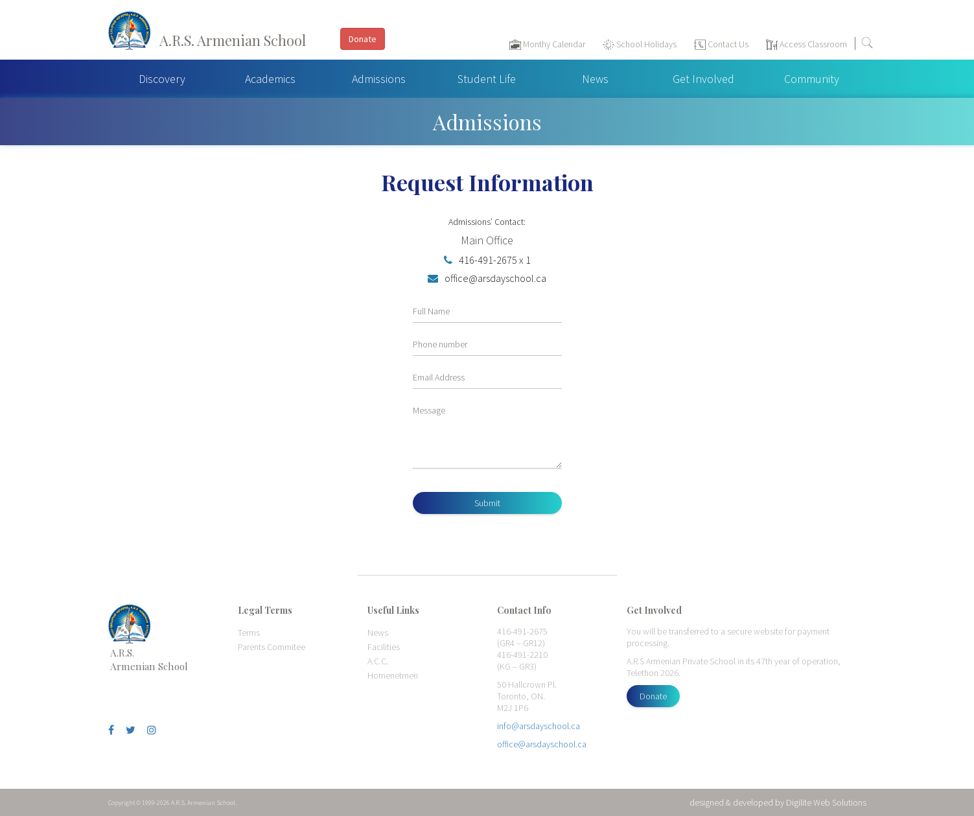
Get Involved (703, 78)
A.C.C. (377, 661)
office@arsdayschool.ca (487, 278)
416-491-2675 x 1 (487, 259)
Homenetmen (392, 675)
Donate (653, 696)
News (595, 78)
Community (811, 78)
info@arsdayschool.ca (538, 726)
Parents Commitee (271, 647)
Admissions (379, 78)
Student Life (487, 78)
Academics (270, 78)
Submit (487, 503)
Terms (249, 632)
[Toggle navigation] (957, 46)
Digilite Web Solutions (826, 802)
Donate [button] (363, 39)
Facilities (383, 647)
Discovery (162, 78)
